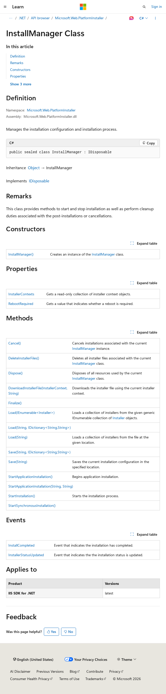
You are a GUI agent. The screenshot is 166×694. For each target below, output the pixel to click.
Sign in (156, 6)
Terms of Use (69, 678)
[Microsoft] (83, 7)
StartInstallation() (21, 495)
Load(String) (17, 437)
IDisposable (39, 180)
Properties (18, 76)
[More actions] (155, 18)
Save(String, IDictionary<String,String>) (39, 452)
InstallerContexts (21, 294)
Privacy (114, 671)
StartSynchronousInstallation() (32, 505)
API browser (40, 17)
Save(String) (17, 461)
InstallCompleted (21, 545)
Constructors (20, 69)
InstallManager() (20, 254)
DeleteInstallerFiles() (23, 358)
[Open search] (144, 6)
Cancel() (14, 343)
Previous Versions (50, 671)
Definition (17, 56)
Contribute (94, 671)
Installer (119, 417)
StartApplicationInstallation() (30, 476)
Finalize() (15, 402)
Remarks (16, 62)
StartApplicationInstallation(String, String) (40, 486)
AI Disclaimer (20, 671)
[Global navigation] (5, 6)
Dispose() (15, 373)
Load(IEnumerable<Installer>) (31, 412)
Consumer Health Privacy (29, 678)
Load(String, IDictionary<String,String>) (39, 427)
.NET (22, 17)
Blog (73, 671)
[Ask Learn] (132, 18)
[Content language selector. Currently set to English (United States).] (33, 660)
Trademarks (94, 678)
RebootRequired (20, 303)
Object (34, 167)
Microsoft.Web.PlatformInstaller (79, 17)
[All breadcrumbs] (10, 18)
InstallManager (103, 254)
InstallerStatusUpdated (26, 554)
